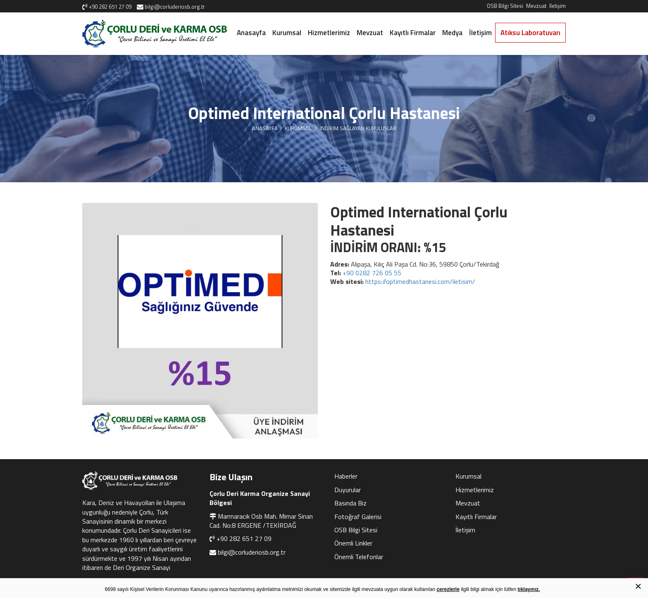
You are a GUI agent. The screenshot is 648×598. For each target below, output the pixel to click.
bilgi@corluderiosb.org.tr (252, 552)
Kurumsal (286, 32)
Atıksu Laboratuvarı (530, 32)
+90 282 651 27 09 (244, 538)
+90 (372, 273)
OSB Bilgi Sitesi (505, 6)
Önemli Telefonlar (358, 557)
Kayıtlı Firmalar (413, 32)
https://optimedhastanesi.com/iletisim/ (420, 281)
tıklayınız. (529, 589)
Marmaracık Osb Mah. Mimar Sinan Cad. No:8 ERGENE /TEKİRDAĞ (261, 520)
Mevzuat (536, 6)
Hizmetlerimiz (329, 32)
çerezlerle (447, 589)
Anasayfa (251, 32)
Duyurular (347, 490)
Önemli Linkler (353, 543)
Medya (452, 32)
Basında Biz (350, 503)
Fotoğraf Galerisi (357, 517)
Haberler (345, 476)
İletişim (557, 6)
